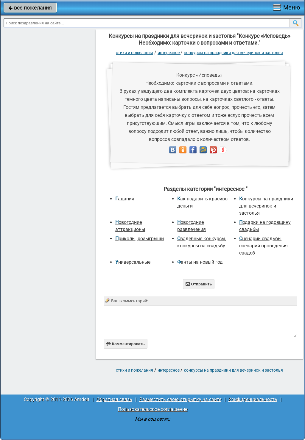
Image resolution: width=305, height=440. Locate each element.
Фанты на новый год (200, 262)
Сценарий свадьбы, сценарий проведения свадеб (263, 246)
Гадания (124, 199)
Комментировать (125, 344)
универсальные (132, 262)
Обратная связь (114, 399)
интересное (169, 52)
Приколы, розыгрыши (139, 238)
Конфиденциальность (252, 399)
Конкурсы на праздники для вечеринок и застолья (233, 52)
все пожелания (30, 7)
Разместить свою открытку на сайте (180, 399)
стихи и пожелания (134, 52)
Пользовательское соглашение (152, 409)
